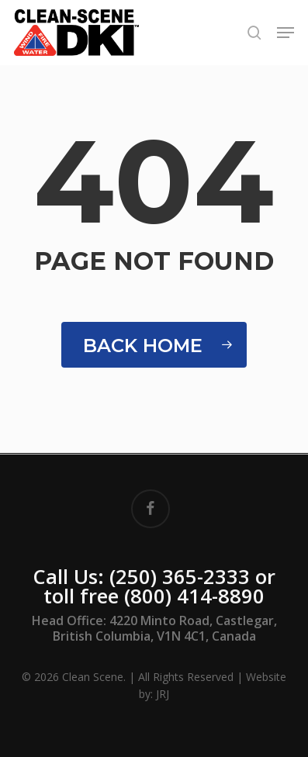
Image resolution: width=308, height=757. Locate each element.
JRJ (162, 693)
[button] (285, 32)
